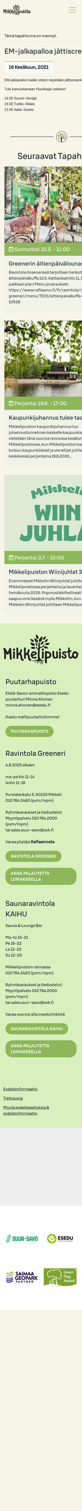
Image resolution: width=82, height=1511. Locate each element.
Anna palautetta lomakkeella (30, 876)
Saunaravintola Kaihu (37, 1028)
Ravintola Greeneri (33, 856)
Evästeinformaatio (20, 1089)
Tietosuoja (13, 1098)
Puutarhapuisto (29, 731)
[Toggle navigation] (72, 10)
